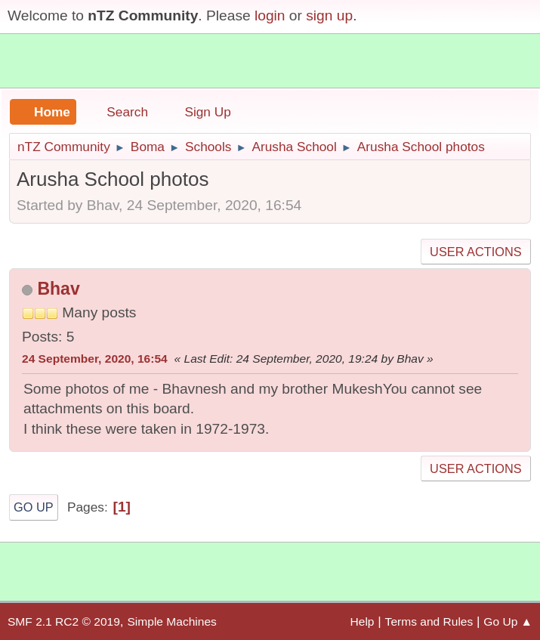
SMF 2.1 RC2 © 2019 (64, 621)
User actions (475, 251)
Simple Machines (171, 621)
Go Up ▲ (507, 621)
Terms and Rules (429, 621)
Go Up (34, 507)
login (270, 15)
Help (362, 621)
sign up (329, 15)
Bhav (58, 288)
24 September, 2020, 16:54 (95, 358)
